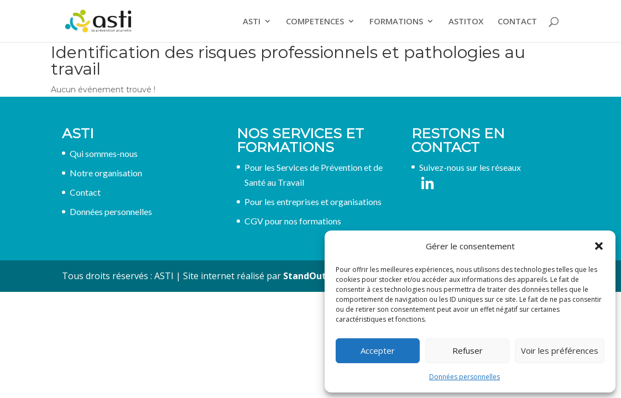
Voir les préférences (559, 350)
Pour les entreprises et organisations (313, 201)
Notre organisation (106, 172)
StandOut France (320, 276)
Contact (85, 192)
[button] (598, 246)
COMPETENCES (315, 22)
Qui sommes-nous (104, 153)
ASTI (251, 22)
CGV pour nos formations (292, 221)
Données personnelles (464, 376)
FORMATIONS (396, 22)
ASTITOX (465, 22)
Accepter (378, 350)
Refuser (467, 350)
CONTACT (517, 22)
